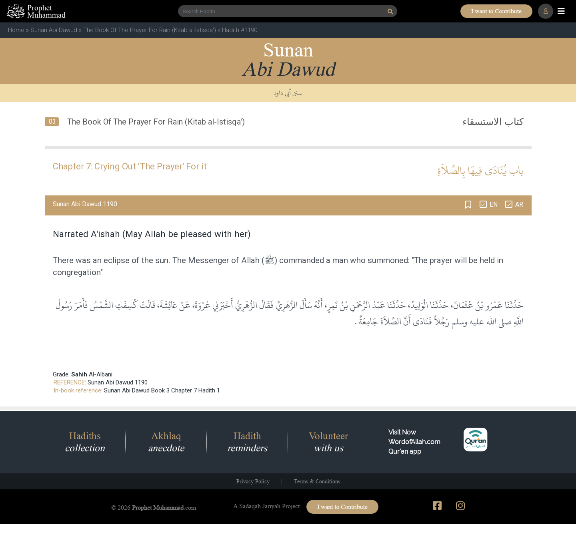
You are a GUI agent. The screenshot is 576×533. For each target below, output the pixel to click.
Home (16, 30)
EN (494, 204)
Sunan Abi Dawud (53, 30)
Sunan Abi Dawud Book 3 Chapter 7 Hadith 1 (162, 390)
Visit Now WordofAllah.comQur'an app (414, 441)
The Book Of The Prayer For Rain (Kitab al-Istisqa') (149, 30)
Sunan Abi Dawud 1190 (118, 382)
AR (519, 204)
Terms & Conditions (317, 481)
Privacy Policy (253, 481)
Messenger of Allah (224, 260)
